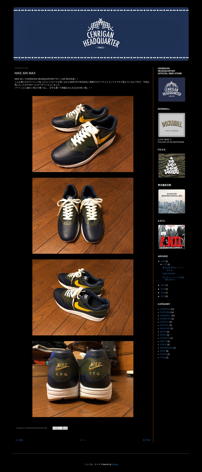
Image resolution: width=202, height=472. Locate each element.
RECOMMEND (166, 348)
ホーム (83, 440)
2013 (163, 296)
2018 (163, 261)
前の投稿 (146, 440)
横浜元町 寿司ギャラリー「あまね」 (173, 269)
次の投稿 (19, 440)
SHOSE (163, 354)
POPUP (163, 344)
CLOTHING (165, 312)
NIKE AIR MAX (169, 274)
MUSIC (163, 335)
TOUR (163, 357)
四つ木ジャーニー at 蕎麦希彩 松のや (173, 278)
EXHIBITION (165, 319)
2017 (163, 285)
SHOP (163, 351)
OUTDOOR (165, 338)
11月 (165, 264)
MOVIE (163, 332)
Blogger (115, 464)
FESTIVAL (164, 325)
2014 (163, 293)
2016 (163, 289)
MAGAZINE (165, 328)
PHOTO (163, 341)
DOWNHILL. (165, 316)
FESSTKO (164, 322)
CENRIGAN (165, 309)
